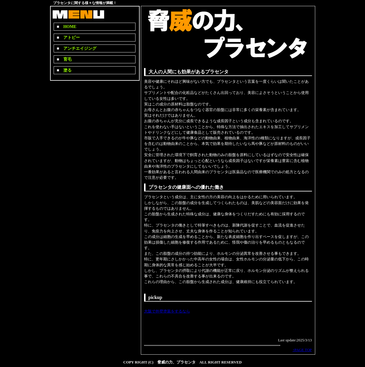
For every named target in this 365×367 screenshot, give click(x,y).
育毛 (65, 59)
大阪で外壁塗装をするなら (167, 311)
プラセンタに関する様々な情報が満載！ (85, 3)
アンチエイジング (77, 48)
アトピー (69, 37)
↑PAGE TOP (302, 350)
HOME (67, 26)
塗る (65, 70)
